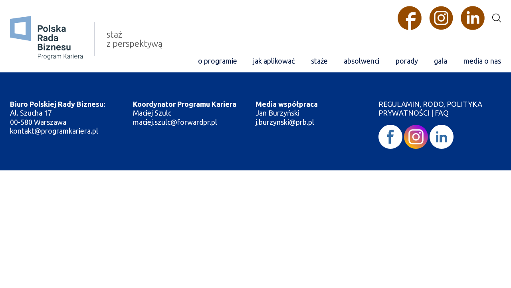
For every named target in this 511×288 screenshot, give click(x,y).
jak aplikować (274, 61)
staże (319, 61)
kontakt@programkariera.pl (55, 131)
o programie (217, 61)
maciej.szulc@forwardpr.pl (175, 122)
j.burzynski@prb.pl (286, 122)
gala (440, 61)
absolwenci (361, 61)
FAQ (442, 113)
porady (407, 61)
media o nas (482, 61)
